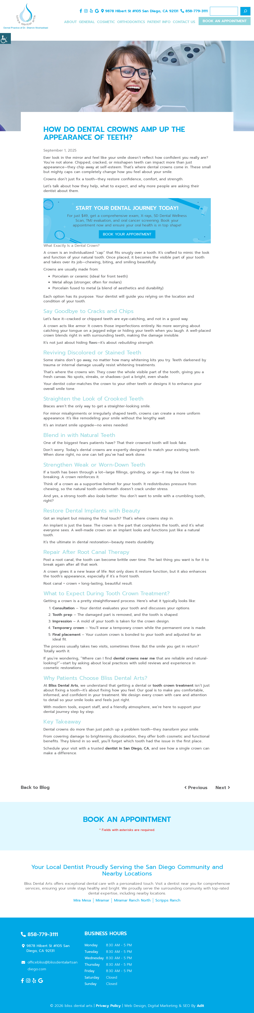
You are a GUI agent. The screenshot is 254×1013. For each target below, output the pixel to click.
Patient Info (159, 22)
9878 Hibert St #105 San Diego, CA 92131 (139, 11)
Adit (200, 1005)
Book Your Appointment (127, 234)
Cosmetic (106, 22)
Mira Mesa (82, 900)
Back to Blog (35, 787)
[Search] (245, 11)
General (87, 22)
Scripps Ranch (167, 900)
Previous (195, 787)
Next (223, 787)
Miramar (102, 900)
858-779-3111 (194, 11)
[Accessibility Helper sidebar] (5, 38)
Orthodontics (131, 22)
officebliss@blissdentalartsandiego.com (49, 966)
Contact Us (184, 22)
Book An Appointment (225, 21)
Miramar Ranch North (132, 900)
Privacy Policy (108, 1005)
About (70, 22)
